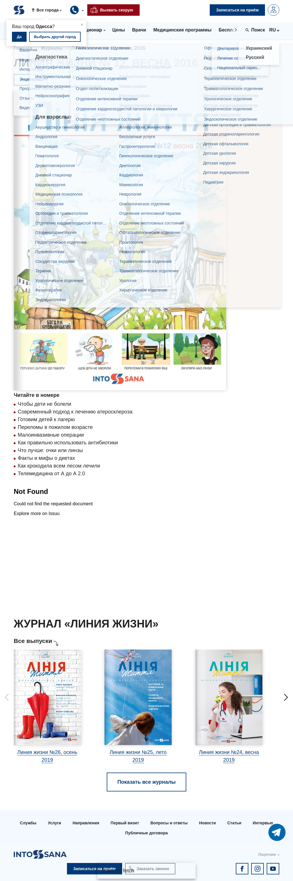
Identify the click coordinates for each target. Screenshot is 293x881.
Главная (23, 48)
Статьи (234, 823)
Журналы (51, 48)
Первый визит (125, 823)
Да (19, 37)
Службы (28, 823)
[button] (49, 10)
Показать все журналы (146, 782)
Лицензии (267, 854)
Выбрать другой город (55, 37)
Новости (207, 823)
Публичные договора (146, 833)
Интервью (263, 823)
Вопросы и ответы (169, 823)
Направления (86, 823)
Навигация (30, 80)
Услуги (54, 823)
